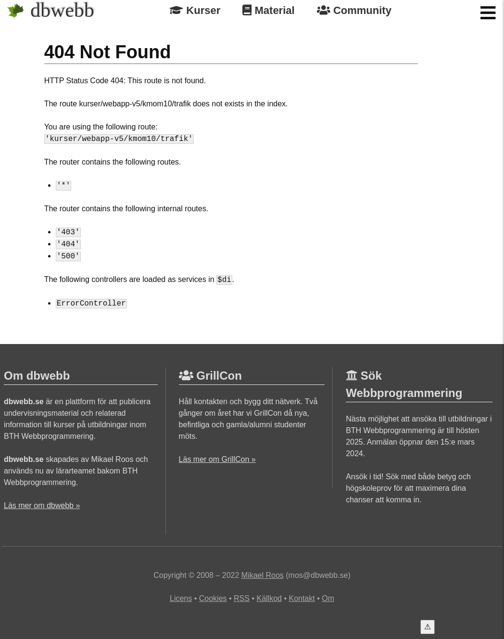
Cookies (213, 598)
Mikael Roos (262, 575)
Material (268, 10)
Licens (181, 598)
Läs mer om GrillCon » (217, 459)
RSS (242, 598)
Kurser (195, 10)
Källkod (268, 598)
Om (328, 598)
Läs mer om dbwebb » (42, 505)
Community (354, 10)
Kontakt (302, 598)
